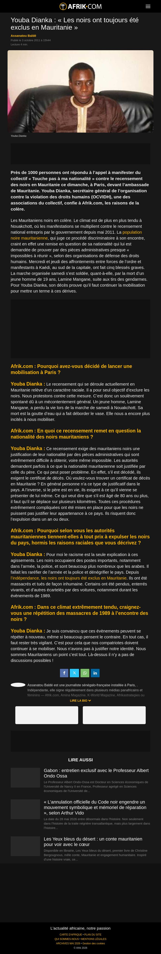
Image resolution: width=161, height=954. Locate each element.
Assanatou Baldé (23, 35)
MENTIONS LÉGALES (93, 939)
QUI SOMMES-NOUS (67, 939)
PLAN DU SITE (92, 934)
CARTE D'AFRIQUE (71, 934)
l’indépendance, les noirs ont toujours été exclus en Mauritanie (69, 578)
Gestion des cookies (93, 943)
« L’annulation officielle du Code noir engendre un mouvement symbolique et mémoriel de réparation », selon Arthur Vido (95, 807)
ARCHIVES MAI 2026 (68, 943)
